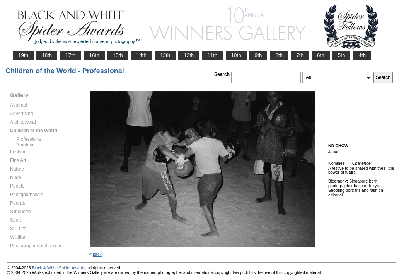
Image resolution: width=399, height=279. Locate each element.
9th (258, 55)
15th (118, 55)
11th (212, 55)
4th (362, 55)
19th (23, 55)
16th (94, 55)
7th (300, 55)
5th (342, 55)
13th (165, 55)
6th (321, 55)
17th (70, 55)
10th (236, 55)
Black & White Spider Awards (58, 267)
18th (47, 55)
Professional (29, 139)
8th (279, 55)
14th (141, 55)
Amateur (25, 145)
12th (188, 55)
